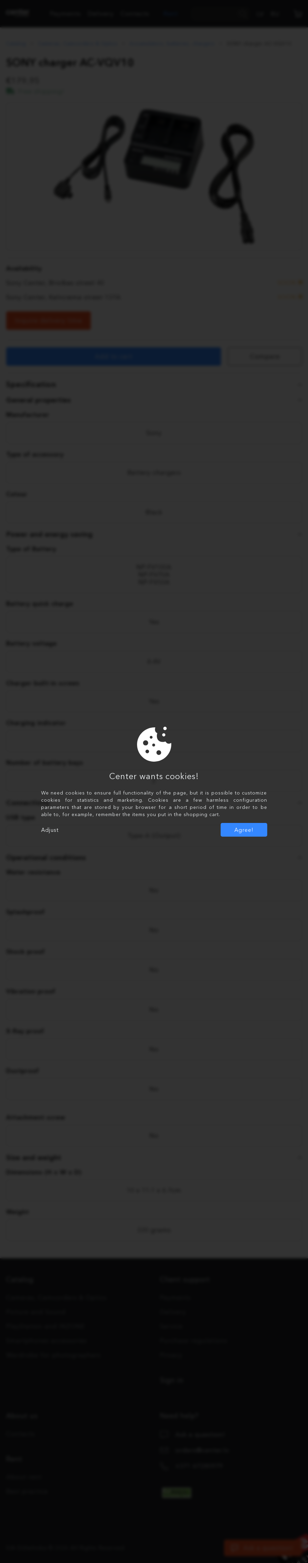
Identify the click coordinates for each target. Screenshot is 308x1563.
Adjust (50, 829)
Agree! (244, 829)
